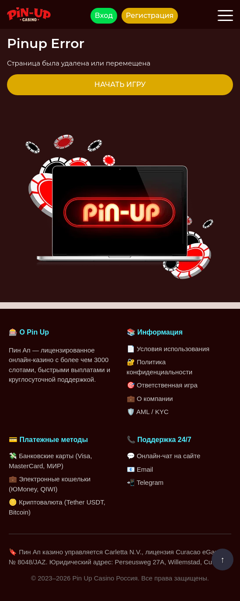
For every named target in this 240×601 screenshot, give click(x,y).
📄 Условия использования (168, 348)
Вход (104, 15)
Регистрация (150, 15)
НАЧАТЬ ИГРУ (120, 84)
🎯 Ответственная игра (162, 385)
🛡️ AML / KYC (148, 411)
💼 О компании (150, 398)
